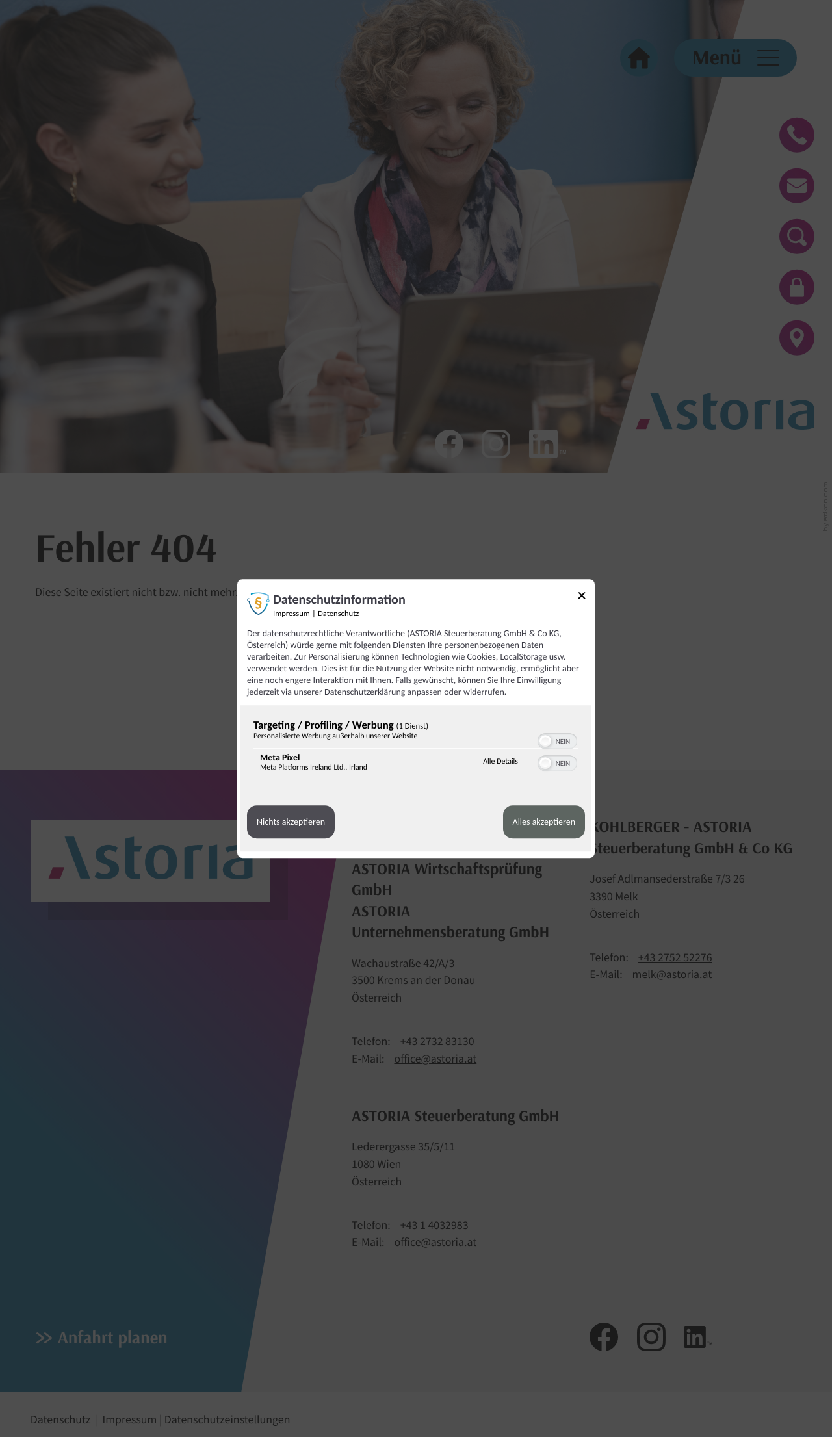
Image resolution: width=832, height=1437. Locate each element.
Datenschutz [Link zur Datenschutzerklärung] (338, 614)
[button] (545, 741)
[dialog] (416, 719)
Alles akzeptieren (544, 821)
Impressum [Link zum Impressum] (291, 614)
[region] (416, 748)
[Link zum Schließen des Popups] (586, 597)
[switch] (557, 739)
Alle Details (500, 761)
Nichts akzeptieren (291, 821)
